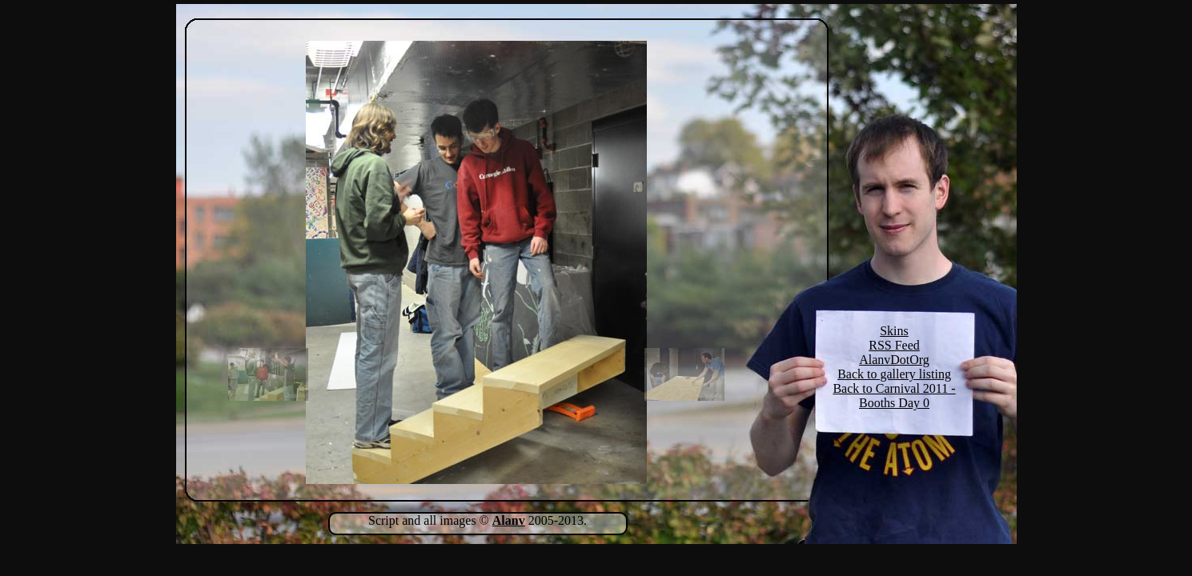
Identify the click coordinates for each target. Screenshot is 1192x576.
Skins (894, 331)
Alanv (508, 520)
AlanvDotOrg (894, 359)
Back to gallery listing (894, 374)
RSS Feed (894, 345)
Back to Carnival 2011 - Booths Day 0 (894, 396)
